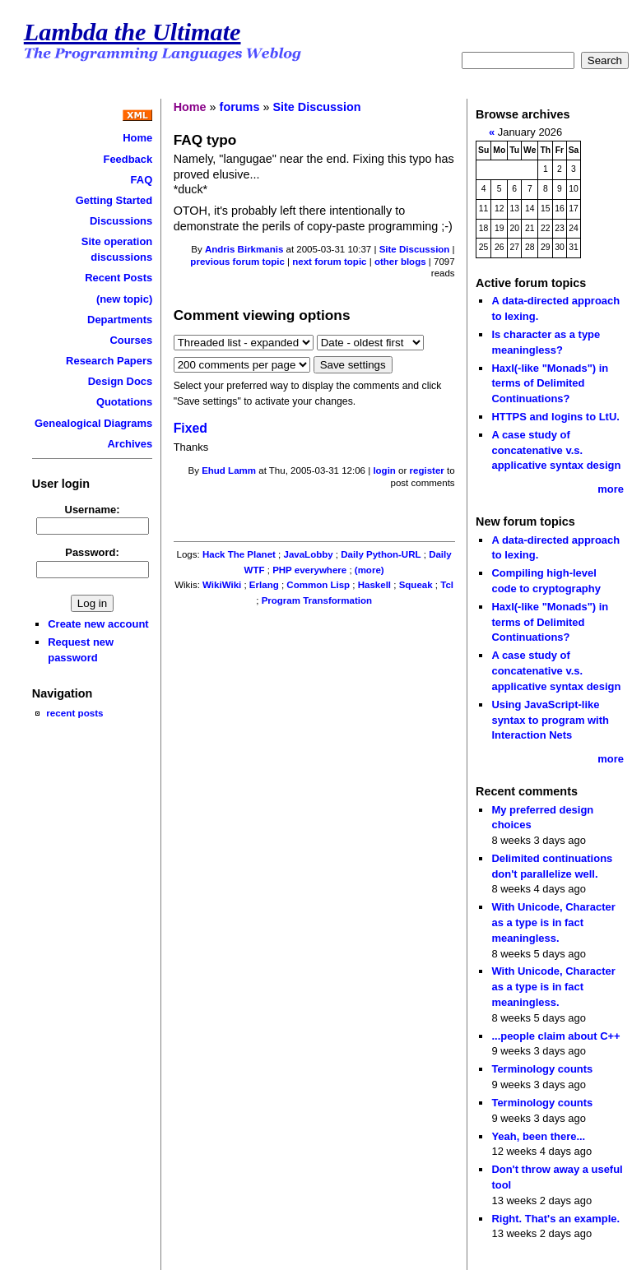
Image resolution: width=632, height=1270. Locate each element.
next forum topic (329, 262)
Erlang (264, 585)
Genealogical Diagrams (93, 423)
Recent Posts (118, 277)
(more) (369, 570)
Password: (92, 552)
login (384, 470)
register (427, 470)
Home (137, 138)
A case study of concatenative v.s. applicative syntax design (555, 450)
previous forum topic (237, 262)
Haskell (374, 585)
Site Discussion (316, 107)
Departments (119, 319)
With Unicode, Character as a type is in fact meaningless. (553, 922)
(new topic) (124, 299)
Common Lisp (318, 585)
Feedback (127, 159)
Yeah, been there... (538, 1136)
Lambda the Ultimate (132, 32)
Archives (130, 444)
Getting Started (114, 200)
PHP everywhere (309, 570)
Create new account (98, 624)
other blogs (400, 262)
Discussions (121, 221)
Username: (92, 509)
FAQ (142, 180)
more (610, 489)
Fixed (190, 428)
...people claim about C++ (555, 1036)
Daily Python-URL (381, 554)
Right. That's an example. (555, 1218)
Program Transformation (317, 600)
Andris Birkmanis (244, 249)
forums (240, 107)
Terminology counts (541, 1069)
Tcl (446, 585)
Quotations (124, 402)
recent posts (74, 712)
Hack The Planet (239, 554)
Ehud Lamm (229, 470)
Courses (130, 340)
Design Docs (120, 381)
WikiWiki (221, 585)
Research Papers (109, 361)
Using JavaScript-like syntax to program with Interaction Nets (550, 719)
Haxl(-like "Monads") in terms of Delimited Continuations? (549, 383)
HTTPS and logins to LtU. (555, 416)
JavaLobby (308, 554)
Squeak (416, 585)
